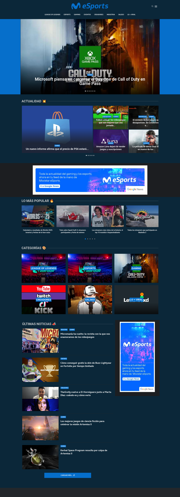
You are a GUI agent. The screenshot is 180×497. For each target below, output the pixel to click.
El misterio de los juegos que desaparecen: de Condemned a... (146, 123)
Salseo (121, 14)
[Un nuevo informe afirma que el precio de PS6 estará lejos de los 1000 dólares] (57, 129)
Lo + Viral (131, 14)
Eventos (87, 14)
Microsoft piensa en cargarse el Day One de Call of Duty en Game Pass (90, 81)
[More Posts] (67, 475)
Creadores (98, 14)
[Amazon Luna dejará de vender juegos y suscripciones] (110, 141)
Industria (111, 14)
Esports (67, 14)
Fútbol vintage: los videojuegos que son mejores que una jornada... (110, 123)
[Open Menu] (156, 6)
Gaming (77, 14)
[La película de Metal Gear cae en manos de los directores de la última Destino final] (146, 141)
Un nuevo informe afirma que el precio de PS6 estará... (57, 148)
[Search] (152, 6)
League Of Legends (52, 14)
